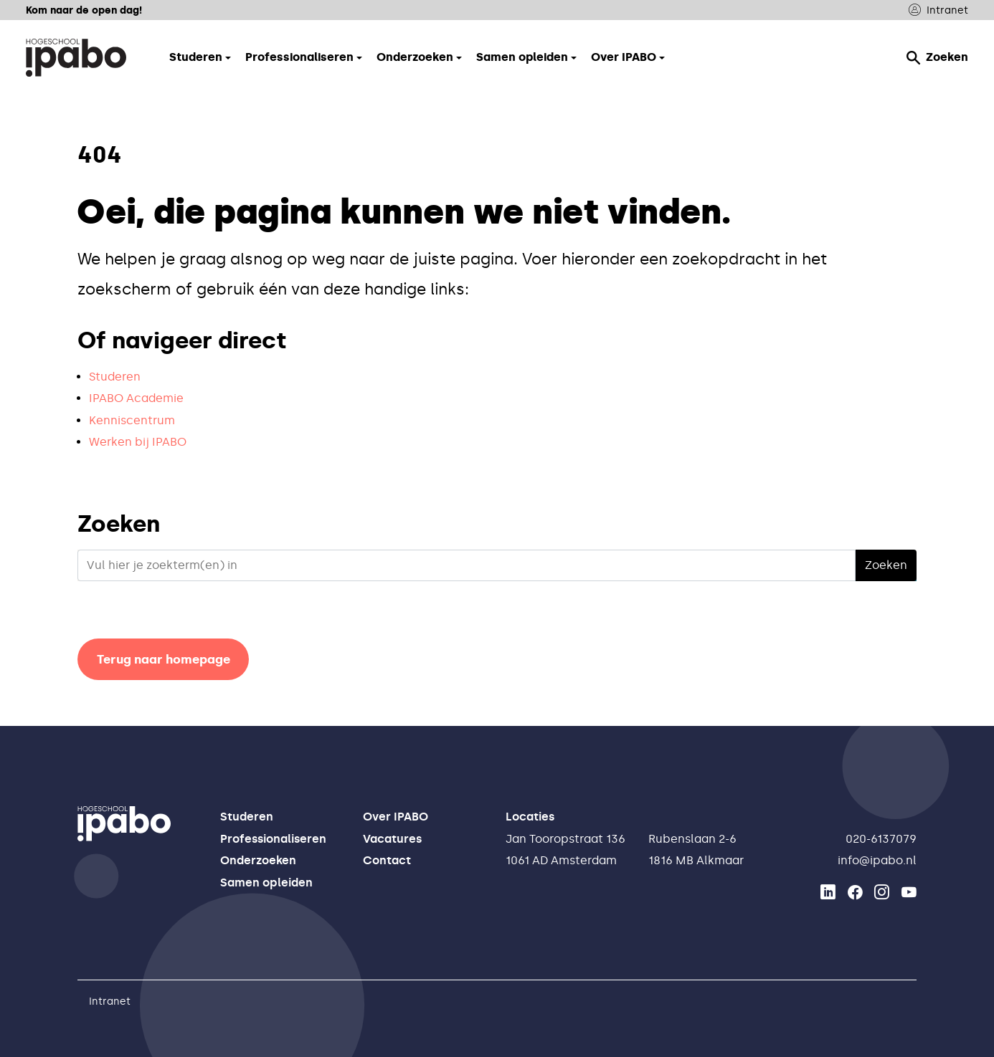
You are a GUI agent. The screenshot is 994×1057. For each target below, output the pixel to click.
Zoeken (937, 57)
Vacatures (392, 839)
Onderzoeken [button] (415, 57)
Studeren (115, 376)
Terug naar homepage (163, 659)
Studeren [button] (195, 57)
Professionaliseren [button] (299, 57)
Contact (387, 860)
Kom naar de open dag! (84, 10)
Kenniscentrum (132, 420)
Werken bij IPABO (137, 442)
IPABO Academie (136, 398)
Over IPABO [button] (623, 57)
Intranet (938, 10)
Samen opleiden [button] (522, 57)
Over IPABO (395, 816)
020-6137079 (881, 839)
